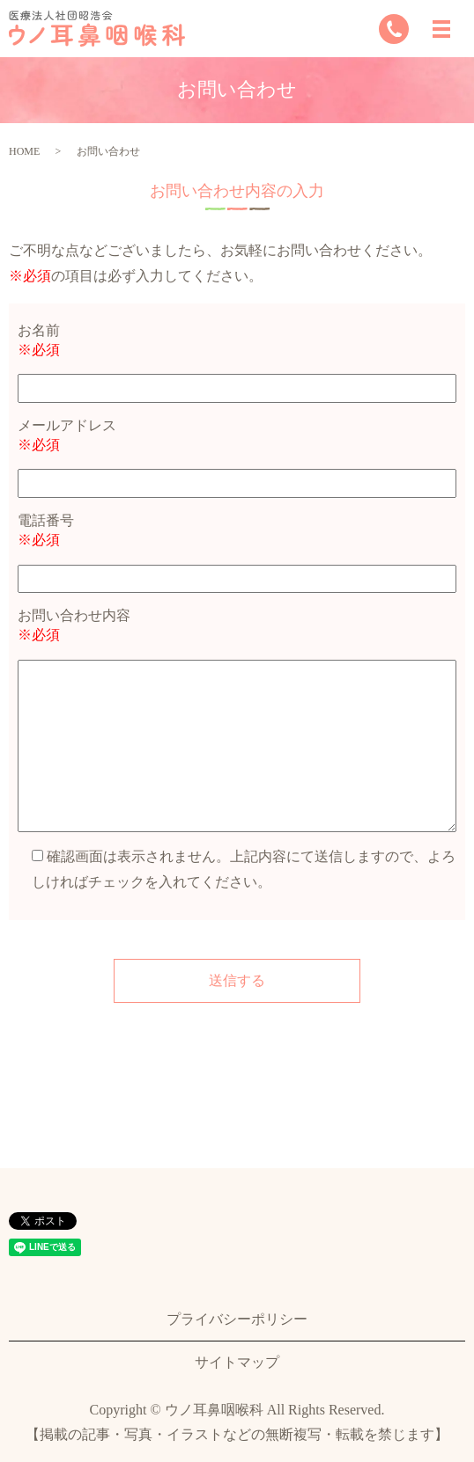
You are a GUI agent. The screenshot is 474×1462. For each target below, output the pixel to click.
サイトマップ (237, 1362)
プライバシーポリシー (237, 1319)
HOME (24, 151)
